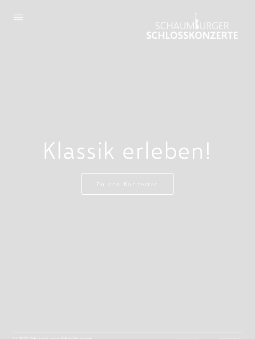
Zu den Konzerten (127, 184)
